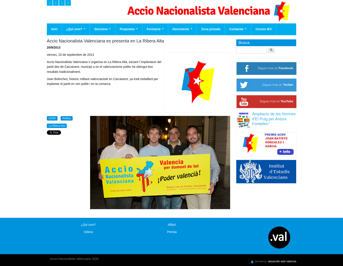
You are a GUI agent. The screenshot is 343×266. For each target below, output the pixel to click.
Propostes (129, 29)
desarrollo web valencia (282, 261)
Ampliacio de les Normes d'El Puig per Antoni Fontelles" (274, 119)
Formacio (155, 29)
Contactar (238, 29)
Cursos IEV (264, 29)
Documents (182, 29)
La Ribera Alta (57, 125)
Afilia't (172, 224)
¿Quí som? (75, 29)
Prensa (172, 232)
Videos (88, 232)
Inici (54, 29)
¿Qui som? (88, 224)
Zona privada (210, 29)
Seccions (102, 29)
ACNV (52, 118)
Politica (66, 118)
